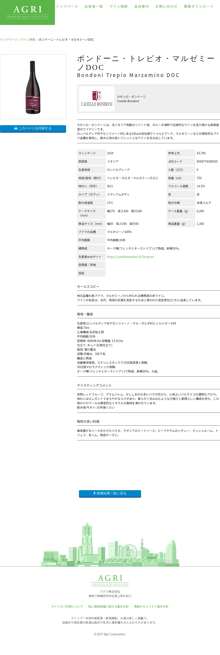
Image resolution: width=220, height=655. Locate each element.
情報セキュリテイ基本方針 (151, 606)
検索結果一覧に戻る (112, 493)
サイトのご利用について (67, 606)
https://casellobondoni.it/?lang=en (130, 257)
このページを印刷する (35, 128)
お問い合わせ (166, 6)
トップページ (67, 6)
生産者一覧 (94, 6)
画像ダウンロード (199, 6)
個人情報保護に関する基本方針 (108, 606)
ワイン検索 (118, 6)
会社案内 (141, 6)
